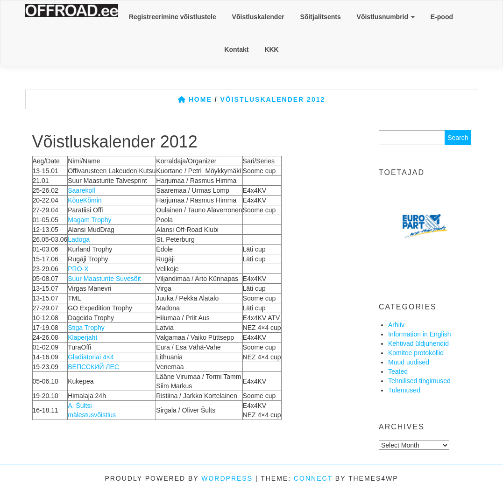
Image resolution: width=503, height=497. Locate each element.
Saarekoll (81, 190)
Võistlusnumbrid (386, 17)
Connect (313, 478)
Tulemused (404, 390)
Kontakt (236, 49)
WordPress (227, 478)
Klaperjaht (82, 337)
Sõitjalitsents (320, 17)
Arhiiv (396, 325)
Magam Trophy (89, 220)
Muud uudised (408, 362)
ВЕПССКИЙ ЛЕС (93, 367)
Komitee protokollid (416, 353)
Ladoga (79, 239)
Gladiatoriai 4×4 (90, 357)
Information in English (419, 334)
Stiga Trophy (86, 327)
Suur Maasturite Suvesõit (104, 278)
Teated (398, 371)
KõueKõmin (84, 200)
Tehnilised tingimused (419, 381)
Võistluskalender (258, 17)
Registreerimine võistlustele (172, 17)
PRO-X (78, 269)
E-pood (442, 17)
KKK (271, 49)
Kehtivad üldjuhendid (418, 343)
